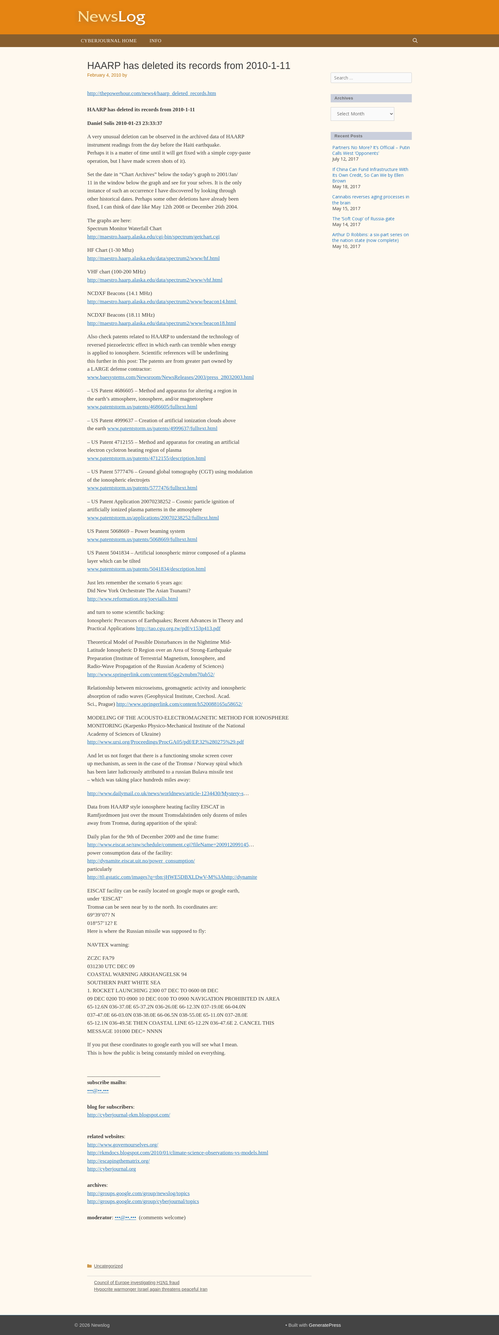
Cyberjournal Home (109, 40)
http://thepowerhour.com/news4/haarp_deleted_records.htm (151, 93)
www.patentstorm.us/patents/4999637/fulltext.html (162, 428)
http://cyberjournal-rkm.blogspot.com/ (128, 1115)
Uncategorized (108, 1266)
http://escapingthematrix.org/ (118, 1161)
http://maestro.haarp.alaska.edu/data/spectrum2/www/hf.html (153, 258)
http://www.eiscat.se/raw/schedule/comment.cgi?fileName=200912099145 (168, 845)
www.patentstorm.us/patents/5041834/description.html (146, 569)
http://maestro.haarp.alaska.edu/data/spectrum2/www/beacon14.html (162, 302)
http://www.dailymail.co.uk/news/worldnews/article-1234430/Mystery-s (165, 793)
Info (155, 40)
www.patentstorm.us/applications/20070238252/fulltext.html (153, 518)
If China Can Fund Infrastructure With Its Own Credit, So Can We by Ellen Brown (370, 175)
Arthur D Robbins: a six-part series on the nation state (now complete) (370, 237)
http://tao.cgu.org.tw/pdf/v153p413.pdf (178, 628)
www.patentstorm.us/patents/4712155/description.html (146, 458)
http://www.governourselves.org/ (122, 1145)
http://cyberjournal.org (111, 1169)
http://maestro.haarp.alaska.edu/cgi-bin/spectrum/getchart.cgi (153, 237)
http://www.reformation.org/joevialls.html (132, 599)
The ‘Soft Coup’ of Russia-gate (363, 219)
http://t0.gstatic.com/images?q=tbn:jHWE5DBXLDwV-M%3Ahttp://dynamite (172, 877)
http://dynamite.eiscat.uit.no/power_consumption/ (141, 861)
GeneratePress (325, 1325)
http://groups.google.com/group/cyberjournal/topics (143, 1201)
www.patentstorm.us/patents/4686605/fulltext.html (142, 407)
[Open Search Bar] (415, 40)
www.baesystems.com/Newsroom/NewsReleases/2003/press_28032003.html (170, 377)
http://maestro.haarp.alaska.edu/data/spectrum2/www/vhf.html (154, 280)
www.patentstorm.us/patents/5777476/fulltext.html (142, 488)
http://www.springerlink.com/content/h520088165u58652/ (179, 704)
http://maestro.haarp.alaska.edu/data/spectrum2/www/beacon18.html (161, 323)
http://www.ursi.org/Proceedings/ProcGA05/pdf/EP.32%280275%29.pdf (165, 742)
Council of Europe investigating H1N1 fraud (136, 1282)
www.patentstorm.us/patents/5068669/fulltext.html (142, 539)
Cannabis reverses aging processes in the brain (370, 199)
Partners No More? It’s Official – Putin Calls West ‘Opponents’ (371, 150)
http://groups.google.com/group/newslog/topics (138, 1193)
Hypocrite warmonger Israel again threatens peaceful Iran (150, 1289)
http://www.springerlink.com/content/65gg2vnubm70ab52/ (150, 674)
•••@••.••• (98, 1091)
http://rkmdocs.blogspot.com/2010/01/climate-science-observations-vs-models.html (177, 1153)
